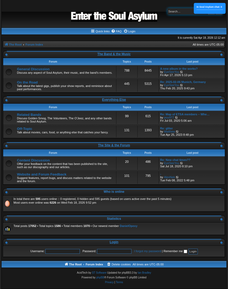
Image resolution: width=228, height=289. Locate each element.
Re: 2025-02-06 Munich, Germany (183, 82)
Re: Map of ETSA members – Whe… (185, 114)
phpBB (100, 277)
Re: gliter (166, 128)
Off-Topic (24, 129)
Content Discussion (33, 160)
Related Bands (29, 115)
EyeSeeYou (171, 71)
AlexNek (169, 177)
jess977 (169, 117)
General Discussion (33, 69)
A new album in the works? (179, 68)
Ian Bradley (144, 272)
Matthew (169, 131)
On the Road (27, 82)
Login (114, 242)
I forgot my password (147, 251)
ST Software (99, 272)
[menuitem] (116, 31)
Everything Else (114, 100)
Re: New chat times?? (175, 159)
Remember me (175, 251)
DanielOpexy (129, 225)
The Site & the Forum (114, 145)
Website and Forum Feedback (42, 174)
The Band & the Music (113, 54)
